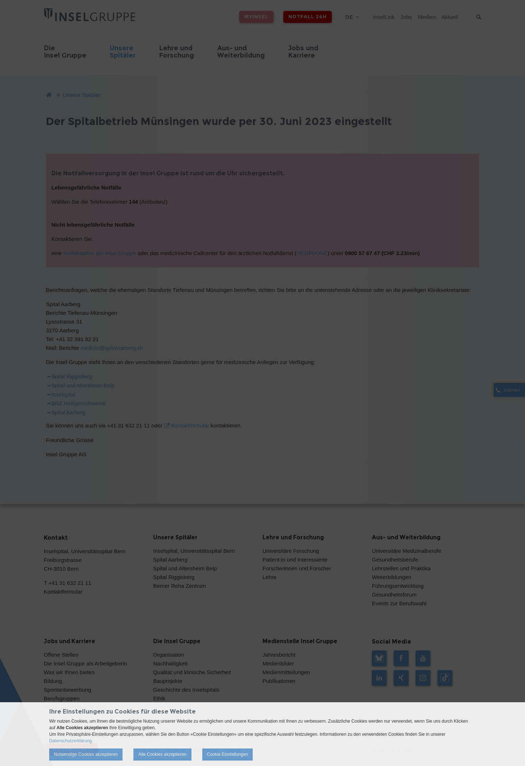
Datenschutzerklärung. (71, 740)
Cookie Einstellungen (227, 754)
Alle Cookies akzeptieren (162, 754)
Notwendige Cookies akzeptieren (86, 754)
